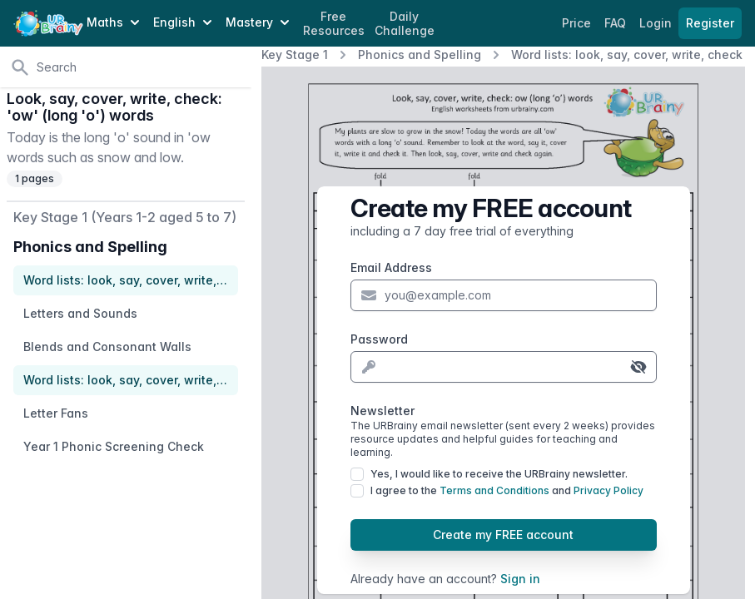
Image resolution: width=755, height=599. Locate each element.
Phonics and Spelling (419, 54)
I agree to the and (506, 490)
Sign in (520, 579)
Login (657, 23)
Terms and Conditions (494, 490)
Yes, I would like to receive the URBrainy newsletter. (499, 474)
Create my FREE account (503, 534)
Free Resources (334, 23)
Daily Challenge (405, 23)
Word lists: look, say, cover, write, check (627, 54)
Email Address (391, 267)
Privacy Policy (608, 490)
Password (379, 339)
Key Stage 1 (294, 54)
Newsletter (503, 431)
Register (710, 23)
